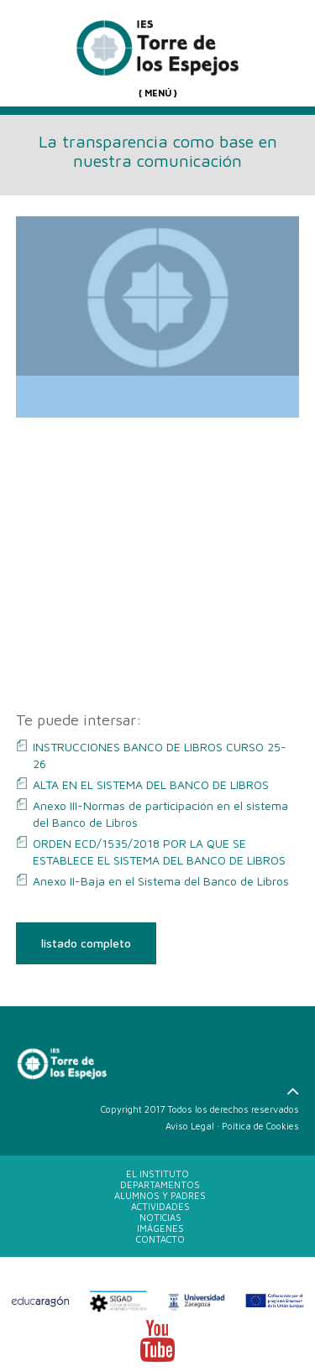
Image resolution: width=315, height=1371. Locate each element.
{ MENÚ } (158, 92)
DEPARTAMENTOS (160, 1184)
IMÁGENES (160, 1228)
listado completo (86, 943)
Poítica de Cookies (260, 1125)
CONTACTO (160, 1238)
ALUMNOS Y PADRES (160, 1195)
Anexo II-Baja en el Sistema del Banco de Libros (161, 881)
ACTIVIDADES (160, 1206)
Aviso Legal (189, 1125)
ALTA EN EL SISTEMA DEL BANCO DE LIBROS (151, 784)
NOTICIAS (160, 1217)
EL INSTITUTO (157, 1173)
